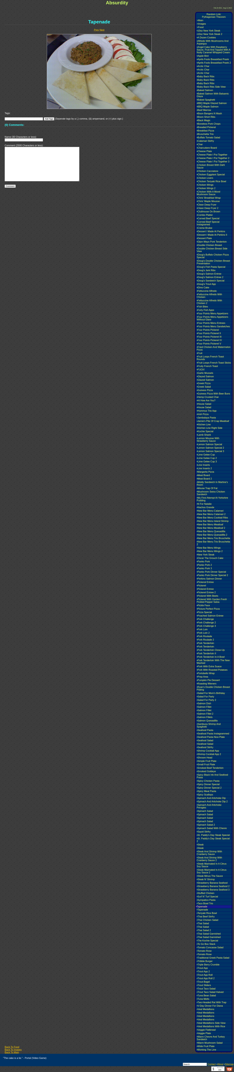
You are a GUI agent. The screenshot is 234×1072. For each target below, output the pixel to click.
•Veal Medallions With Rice (211, 1026)
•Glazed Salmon (205, 376)
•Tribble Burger (205, 961)
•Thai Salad (203, 923)
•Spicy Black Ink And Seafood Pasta (212, 776)
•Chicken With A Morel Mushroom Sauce (208, 193)
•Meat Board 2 (204, 478)
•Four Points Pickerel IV (209, 340)
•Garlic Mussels (205, 373)
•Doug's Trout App (206, 284)
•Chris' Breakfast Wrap (209, 198)
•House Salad (204, 404)
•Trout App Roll (205, 975)
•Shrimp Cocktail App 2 (209, 754)
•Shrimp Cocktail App (208, 750)
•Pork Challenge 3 (206, 626)
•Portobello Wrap (206, 673)
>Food (200, 27)
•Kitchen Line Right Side (209, 428)
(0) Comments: (14, 124)
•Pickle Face (203, 605)
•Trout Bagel (203, 982)
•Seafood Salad (205, 740)
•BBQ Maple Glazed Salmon (212, 103)
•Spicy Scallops (205, 794)
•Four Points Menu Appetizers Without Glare (212, 318)
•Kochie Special (205, 431)
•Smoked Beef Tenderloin (210, 768)
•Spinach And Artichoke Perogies (209, 806)
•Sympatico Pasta (206, 900)
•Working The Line (206, 1049)
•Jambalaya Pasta (206, 417)
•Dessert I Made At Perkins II (212, 235)
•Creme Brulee (204, 228)
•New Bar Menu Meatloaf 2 (211, 528)
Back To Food (12, 1047)
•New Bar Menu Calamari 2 (211, 514)
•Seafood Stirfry (205, 747)
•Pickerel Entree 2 (206, 592)
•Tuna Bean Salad (206, 995)
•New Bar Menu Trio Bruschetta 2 (213, 543)
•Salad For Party (205, 696)
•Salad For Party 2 (206, 700)
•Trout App (202, 968)
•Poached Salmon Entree (210, 615)
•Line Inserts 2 (204, 468)
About (220, 1064)
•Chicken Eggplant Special (211, 174)
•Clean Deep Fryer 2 (207, 208)
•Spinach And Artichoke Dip (211, 798)
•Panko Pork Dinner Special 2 (212, 575)
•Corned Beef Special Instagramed (208, 223)
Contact (211, 1064)
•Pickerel (201, 585)
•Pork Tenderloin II (206, 653)
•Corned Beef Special (208, 218)
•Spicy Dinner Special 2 (209, 788)
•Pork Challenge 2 (206, 622)
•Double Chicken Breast (209, 245)
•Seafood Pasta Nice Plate (211, 737)
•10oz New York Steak (208, 30)
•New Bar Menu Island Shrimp (213, 521)
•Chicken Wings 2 (206, 188)
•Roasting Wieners (206, 683)
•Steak (200, 844)
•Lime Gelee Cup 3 (207, 461)
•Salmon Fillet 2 (205, 713)
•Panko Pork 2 (204, 565)
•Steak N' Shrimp (206, 879)
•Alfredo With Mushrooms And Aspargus (212, 42)
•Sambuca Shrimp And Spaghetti (209, 725)
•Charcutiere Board (207, 148)
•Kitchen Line (204, 424)
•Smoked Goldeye (206, 771)
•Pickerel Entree (205, 589)
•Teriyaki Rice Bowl (207, 913)
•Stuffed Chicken (205, 893)
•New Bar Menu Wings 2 (210, 551)
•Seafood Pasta (205, 730)
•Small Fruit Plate (206, 764)
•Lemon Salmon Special (209, 444)
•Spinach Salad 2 (206, 825)
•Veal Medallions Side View (211, 1023)
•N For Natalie (204, 504)
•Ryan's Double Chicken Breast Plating (213, 688)
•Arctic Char (203, 66)
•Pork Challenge (205, 619)
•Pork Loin (202, 629)
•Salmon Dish (204, 703)
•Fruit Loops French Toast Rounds (210, 358)
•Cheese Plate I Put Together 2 (213, 158)
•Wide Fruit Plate (205, 1046)
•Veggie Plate (204, 1033)
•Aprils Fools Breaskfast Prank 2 (214, 62)
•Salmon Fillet (204, 707)
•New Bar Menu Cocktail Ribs (212, 517)
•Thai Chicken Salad (207, 920)
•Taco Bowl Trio (205, 903)
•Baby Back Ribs (205, 76)
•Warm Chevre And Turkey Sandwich (211, 1038)
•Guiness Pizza (205, 390)
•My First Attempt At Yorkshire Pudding (212, 499)
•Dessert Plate (204, 238)
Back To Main (12, 1052)
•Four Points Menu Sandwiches (213, 326)
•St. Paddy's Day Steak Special (213, 835)
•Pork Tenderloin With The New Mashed (213, 661)
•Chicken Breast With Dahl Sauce (211, 166)
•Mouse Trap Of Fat (207, 488)
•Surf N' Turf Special (207, 896)
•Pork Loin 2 (203, 633)
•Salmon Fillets (205, 717)
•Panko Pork (203, 561)
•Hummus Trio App (207, 411)
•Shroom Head (204, 757)
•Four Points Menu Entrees (211, 323)
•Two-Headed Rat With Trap (211, 1002)
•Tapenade (202, 909)
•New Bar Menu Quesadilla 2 (212, 535)
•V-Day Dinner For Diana (210, 1006)
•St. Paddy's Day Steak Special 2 (213, 839)
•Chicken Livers (205, 178)
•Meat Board (203, 475)
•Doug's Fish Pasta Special (211, 267)
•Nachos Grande (205, 507)
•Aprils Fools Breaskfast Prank (213, 59)
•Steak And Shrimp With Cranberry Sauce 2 (209, 859)
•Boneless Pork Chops (208, 124)
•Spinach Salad (205, 811)
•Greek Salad (204, 386)
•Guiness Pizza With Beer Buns (213, 393)
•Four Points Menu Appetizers (212, 313)
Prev (96, 30)
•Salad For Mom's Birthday (211, 693)
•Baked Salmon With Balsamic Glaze (213, 95)
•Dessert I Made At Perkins (211, 231)
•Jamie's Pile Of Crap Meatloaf (213, 421)
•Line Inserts (203, 465)
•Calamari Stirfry (205, 141)
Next (102, 30)
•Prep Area (202, 676)
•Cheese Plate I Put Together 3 (213, 161)
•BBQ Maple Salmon (207, 106)
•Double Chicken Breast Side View (212, 250)
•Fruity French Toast (207, 366)
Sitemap (229, 1064)
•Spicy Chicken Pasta (208, 781)
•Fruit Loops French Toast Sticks (214, 362)
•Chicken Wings (205, 185)
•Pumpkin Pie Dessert (208, 680)
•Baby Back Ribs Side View (211, 87)
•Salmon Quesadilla (207, 720)
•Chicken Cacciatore (207, 171)
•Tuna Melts (203, 999)
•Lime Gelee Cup (206, 454)
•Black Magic (203, 120)
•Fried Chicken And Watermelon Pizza (213, 348)
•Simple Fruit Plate (206, 761)
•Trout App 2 (203, 971)
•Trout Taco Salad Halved (210, 992)
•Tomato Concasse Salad (210, 947)
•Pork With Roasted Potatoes (212, 670)
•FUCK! (201, 369)
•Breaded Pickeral (206, 127)
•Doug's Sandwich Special (210, 280)
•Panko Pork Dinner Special (211, 572)
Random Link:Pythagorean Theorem (214, 15)
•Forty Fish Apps (205, 310)
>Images (201, 24)
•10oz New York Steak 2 (209, 34)
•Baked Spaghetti (206, 99)
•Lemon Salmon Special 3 (210, 451)
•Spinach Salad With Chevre (212, 828)
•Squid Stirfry (204, 831)
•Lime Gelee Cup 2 (207, 458)
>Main (200, 20)
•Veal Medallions (205, 1009)
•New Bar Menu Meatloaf (210, 524)
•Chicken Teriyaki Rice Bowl (211, 181)
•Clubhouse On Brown (208, 211)
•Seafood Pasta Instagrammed (213, 733)
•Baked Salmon (205, 90)
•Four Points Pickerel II (209, 333)
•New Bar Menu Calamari (210, 511)
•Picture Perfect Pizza (208, 609)
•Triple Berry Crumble (208, 964)
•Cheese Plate (204, 151)
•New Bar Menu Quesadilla (211, 531)
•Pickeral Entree (205, 582)
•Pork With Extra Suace (209, 666)
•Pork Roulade (204, 636)
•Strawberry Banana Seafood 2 (213, 886)
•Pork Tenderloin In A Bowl (211, 657)
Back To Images (13, 1049)
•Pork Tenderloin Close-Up (211, 650)
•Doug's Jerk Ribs (206, 270)
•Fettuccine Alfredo (207, 291)
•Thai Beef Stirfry (206, 916)
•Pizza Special (204, 612)
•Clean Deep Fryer (206, 204)
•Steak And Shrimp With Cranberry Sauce (209, 852)
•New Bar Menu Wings (209, 548)
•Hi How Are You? (206, 400)
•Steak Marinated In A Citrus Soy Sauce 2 (211, 871)
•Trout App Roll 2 (206, 978)
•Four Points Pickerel (208, 330)
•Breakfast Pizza (205, 130)
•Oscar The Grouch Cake (210, 558)
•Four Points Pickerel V (209, 343)
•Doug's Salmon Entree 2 (210, 277)
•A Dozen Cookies (206, 37)
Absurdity (117, 2)
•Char (200, 144)
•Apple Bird (202, 56)
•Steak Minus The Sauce (210, 876)
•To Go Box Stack (206, 944)
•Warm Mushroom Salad (210, 1043)
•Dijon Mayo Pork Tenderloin (212, 241)
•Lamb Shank (204, 435)
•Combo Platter (205, 215)
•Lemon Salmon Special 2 (210, 448)
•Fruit (199, 353)
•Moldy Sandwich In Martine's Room (212, 483)
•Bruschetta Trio (205, 134)
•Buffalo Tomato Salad (208, 137)
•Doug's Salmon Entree (209, 274)
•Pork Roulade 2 (205, 639)
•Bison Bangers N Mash (209, 113)
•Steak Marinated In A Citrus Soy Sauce (211, 865)
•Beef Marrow (204, 110)
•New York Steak (205, 554)
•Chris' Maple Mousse (208, 201)
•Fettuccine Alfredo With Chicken (209, 295)
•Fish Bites (202, 306)
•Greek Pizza (204, 383)
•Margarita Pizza (205, 472)
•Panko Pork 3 (204, 568)
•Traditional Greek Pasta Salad (213, 957)
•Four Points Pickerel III (209, 336)
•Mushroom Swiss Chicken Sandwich (211, 493)
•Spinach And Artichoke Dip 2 (212, 801)
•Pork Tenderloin (205, 643)
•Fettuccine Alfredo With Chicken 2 (209, 301)
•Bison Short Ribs (206, 117)
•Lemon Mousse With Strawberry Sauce (208, 439)
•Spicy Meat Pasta (206, 791)
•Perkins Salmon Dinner (209, 578)
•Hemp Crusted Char (208, 397)
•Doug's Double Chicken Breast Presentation (213, 262)
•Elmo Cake (203, 287)
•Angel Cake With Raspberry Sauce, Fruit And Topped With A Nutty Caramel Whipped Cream (213, 50)
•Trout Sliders (204, 985)
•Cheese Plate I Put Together (212, 154)
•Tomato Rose (204, 951)
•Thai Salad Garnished (209, 933)
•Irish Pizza (202, 414)
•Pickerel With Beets (207, 596)
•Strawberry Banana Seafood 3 (213, 889)
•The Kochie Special (207, 940)
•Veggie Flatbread (206, 1030)
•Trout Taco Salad (206, 988)
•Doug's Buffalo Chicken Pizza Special (213, 256)
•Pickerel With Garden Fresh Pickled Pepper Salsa (212, 600)
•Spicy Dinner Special (208, 784)
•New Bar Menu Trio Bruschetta (213, 538)
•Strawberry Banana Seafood (212, 883)
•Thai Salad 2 (204, 930)
